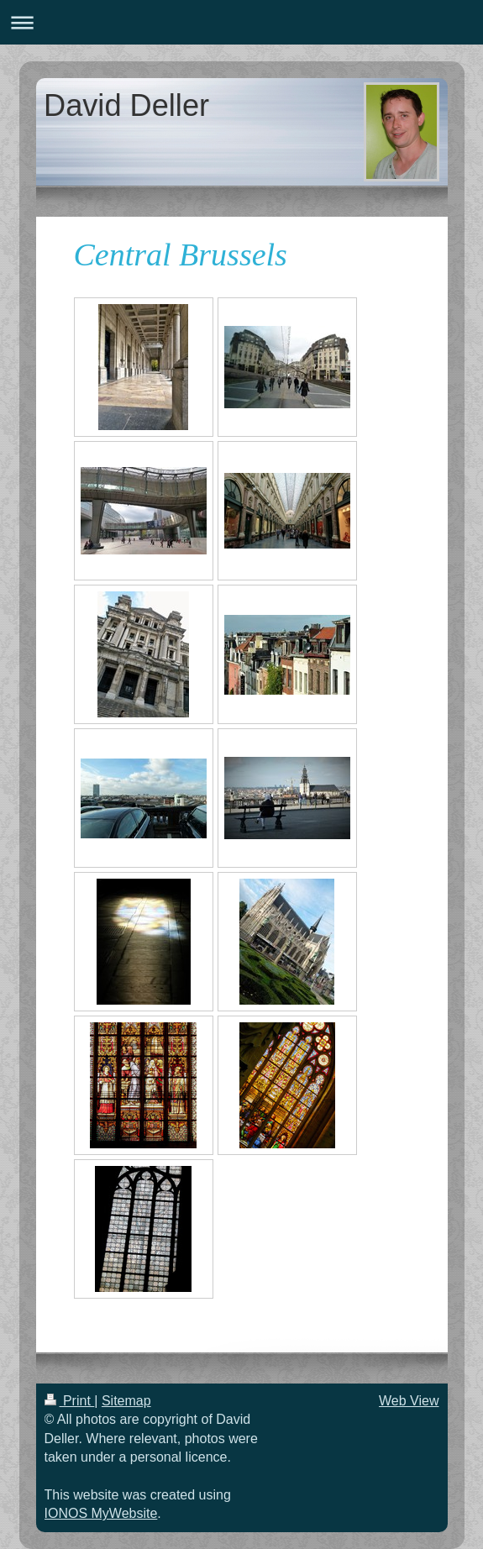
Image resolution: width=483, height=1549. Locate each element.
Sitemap (126, 1401)
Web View (408, 1401)
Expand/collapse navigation (241, 22)
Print (70, 1401)
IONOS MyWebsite (101, 1513)
